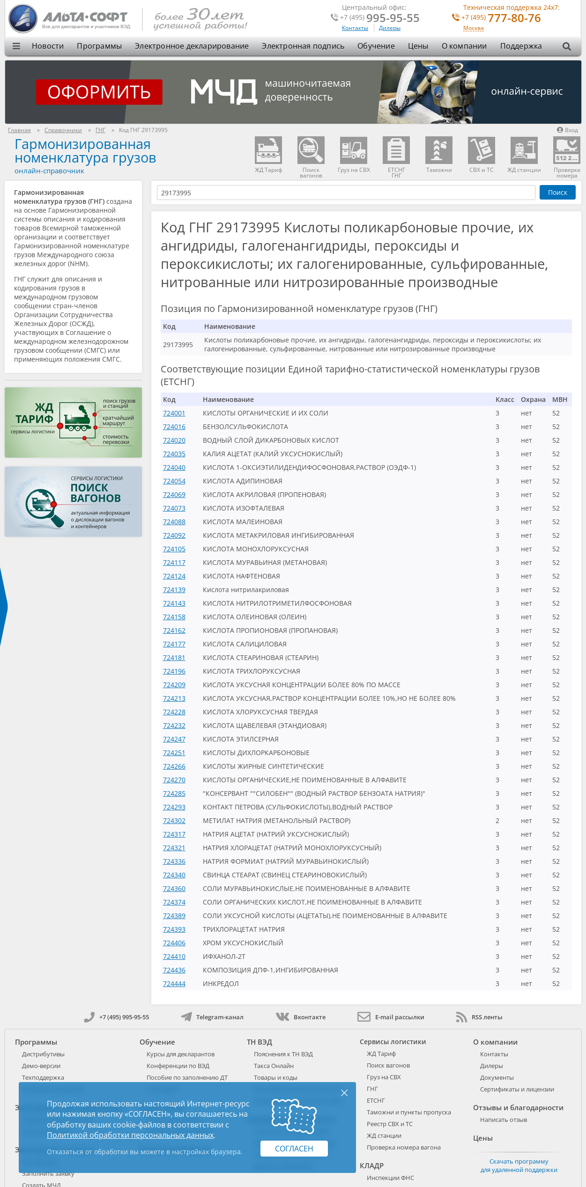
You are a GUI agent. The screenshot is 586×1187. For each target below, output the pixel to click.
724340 (174, 874)
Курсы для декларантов (181, 1054)
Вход (567, 130)
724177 (174, 643)
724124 (174, 575)
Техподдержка (43, 1077)
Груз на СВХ (384, 1077)
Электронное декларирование (192, 46)
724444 (174, 983)
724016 (174, 426)
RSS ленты (479, 1017)
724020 (174, 440)
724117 (174, 562)
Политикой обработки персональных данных (130, 1135)
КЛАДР (372, 1165)
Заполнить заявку (48, 1173)
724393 (174, 929)
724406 (174, 942)
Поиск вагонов (388, 1065)
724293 (174, 806)
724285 (174, 793)
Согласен (294, 1148)
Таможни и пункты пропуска (409, 1112)
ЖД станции (384, 1135)
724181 (174, 657)
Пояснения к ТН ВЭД (283, 1054)
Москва (473, 28)
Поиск (557, 192)
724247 (174, 738)
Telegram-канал (212, 1017)
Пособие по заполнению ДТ (187, 1077)
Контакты (355, 28)
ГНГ (372, 1088)
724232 (174, 725)
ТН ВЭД (259, 1041)
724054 (174, 480)
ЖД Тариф (381, 1053)
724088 (174, 521)
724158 (174, 616)
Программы (99, 46)
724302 (174, 820)
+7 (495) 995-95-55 (116, 1017)
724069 (174, 494)
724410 (174, 956)
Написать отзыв (503, 1119)
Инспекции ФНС (390, 1177)
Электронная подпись (303, 46)
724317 (174, 834)
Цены (418, 46)
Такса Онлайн (274, 1065)
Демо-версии (41, 1065)
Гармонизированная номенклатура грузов (85, 150)
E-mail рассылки (390, 1017)
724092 (174, 535)
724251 (174, 752)
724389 (174, 915)
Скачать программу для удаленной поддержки (519, 1165)
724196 (174, 671)
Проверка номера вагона (404, 1147)
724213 (174, 698)
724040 (174, 467)
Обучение (376, 46)
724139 (174, 589)
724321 (174, 847)
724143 (174, 603)
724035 (174, 453)
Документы (497, 1077)
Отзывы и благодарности (518, 1107)
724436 (174, 969)
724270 (174, 779)
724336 (174, 861)
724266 (174, 766)
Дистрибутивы (43, 1054)
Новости (48, 46)
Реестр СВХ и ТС (390, 1124)
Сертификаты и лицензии (517, 1089)
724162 (174, 630)
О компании (464, 46)
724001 (174, 412)
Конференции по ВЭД (178, 1065)
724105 (174, 548)
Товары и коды (275, 1077)
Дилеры (390, 28)
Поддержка (521, 46)
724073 (174, 508)
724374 (174, 902)
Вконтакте (300, 1017)
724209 (174, 684)
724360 (174, 888)
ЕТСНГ (376, 1100)
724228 (174, 711)
